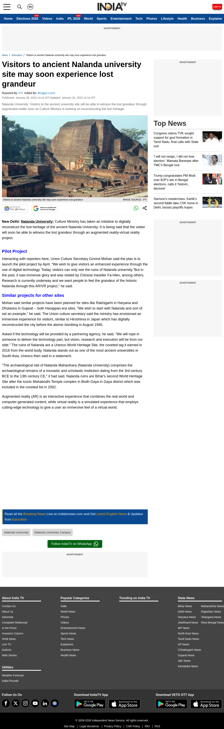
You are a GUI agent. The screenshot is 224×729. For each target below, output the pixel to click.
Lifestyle (167, 18)
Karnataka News (188, 666)
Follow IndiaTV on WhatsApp (74, 544)
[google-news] (55, 703)
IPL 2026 (73, 18)
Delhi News (185, 611)
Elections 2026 (27, 18)
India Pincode (10, 680)
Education (17, 55)
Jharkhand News (188, 622)
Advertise (7, 617)
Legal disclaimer (89, 726)
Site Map (69, 726)
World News (68, 611)
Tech (138, 18)
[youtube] (35, 703)
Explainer (216, 18)
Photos (151, 18)
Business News (70, 649)
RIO (147, 726)
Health (182, 18)
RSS (157, 726)
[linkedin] (45, 703)
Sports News (68, 633)
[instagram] (25, 703)
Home (8, 18)
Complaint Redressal (14, 622)
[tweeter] (16, 703)
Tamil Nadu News (188, 638)
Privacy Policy (112, 726)
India (60, 18)
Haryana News (187, 617)
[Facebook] (6, 703)
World (88, 18)
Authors (6, 649)
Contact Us (8, 606)
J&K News (184, 660)
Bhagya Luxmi (47, 93)
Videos (47, 18)
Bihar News (185, 606)
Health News (68, 655)
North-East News (188, 633)
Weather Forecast (13, 675)
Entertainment (121, 18)
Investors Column (12, 633)
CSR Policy (133, 726)
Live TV (6, 644)
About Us (7, 611)
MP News (184, 628)
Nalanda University (16, 532)
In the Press (9, 628)
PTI (21, 93)
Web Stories (9, 655)
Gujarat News (186, 655)
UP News (183, 644)
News (5, 55)
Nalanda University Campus (52, 532)
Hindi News (9, 638)
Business (198, 18)
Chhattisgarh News (189, 649)
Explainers (67, 644)
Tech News (67, 638)
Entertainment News (73, 628)
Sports (102, 18)
